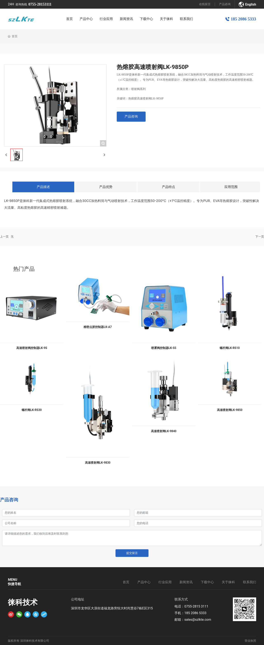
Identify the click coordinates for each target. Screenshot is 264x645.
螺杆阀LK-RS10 (230, 348)
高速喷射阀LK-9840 (163, 431)
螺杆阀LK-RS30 (32, 410)
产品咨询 (225, 4)
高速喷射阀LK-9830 (97, 462)
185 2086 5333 (243, 19)
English (250, 4)
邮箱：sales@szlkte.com (192, 620)
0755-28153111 (40, 4)
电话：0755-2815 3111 (191, 606)
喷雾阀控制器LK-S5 (163, 348)
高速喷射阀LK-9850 (229, 410)
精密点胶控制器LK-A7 (98, 327)
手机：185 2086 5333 (190, 613)
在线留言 (205, 4)
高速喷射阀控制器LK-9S (31, 348)
